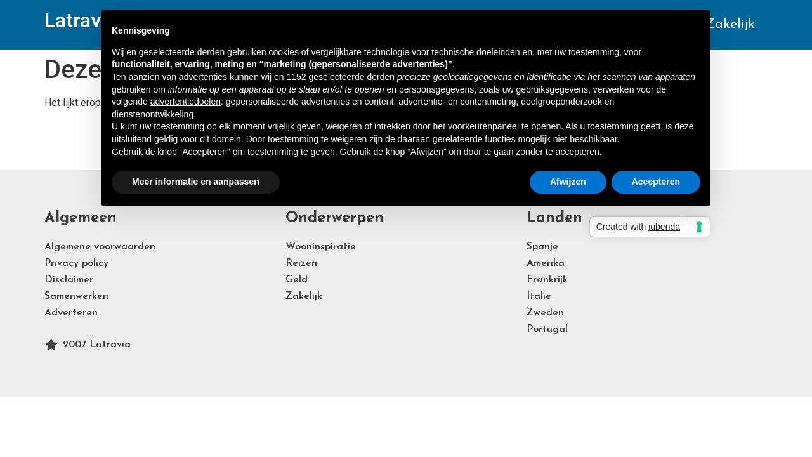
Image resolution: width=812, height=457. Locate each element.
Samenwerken (76, 296)
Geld (296, 280)
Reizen (301, 263)
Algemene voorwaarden (99, 247)
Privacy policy (76, 263)
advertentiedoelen (185, 101)
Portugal (547, 329)
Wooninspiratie (320, 247)
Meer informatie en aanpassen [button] (195, 181)
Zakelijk (730, 24)
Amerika (546, 263)
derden (381, 77)
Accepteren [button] (656, 181)
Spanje (542, 247)
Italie (539, 296)
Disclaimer (68, 280)
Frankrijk (547, 280)
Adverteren (71, 313)
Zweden (545, 313)
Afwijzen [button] (568, 181)
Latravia (80, 20)
